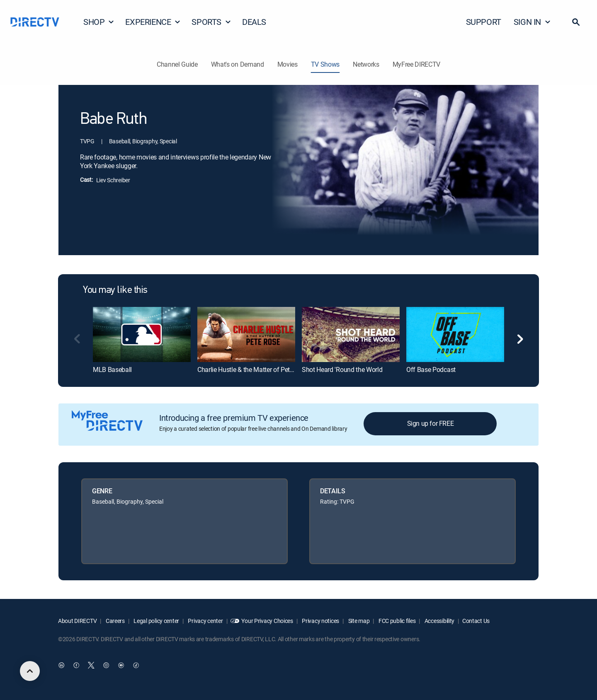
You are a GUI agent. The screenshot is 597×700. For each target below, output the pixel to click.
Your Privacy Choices (267, 621)
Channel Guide (177, 64)
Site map (358, 621)
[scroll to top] (30, 671)
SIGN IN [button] (532, 21)
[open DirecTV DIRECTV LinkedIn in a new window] (61, 665)
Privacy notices (320, 621)
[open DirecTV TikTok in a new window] (136, 665)
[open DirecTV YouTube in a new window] (121, 665)
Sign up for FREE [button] (430, 423)
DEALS (254, 21)
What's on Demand (237, 64)
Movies (287, 64)
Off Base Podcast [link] (431, 369)
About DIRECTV (77, 621)
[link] (142, 334)
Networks (366, 64)
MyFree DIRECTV (417, 64)
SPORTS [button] (211, 21)
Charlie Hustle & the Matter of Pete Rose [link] (252, 369)
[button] (576, 22)
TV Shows (325, 64)
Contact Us (476, 621)
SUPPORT (483, 21)
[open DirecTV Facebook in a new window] (76, 665)
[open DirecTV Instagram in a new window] (106, 665)
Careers (114, 621)
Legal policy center (156, 621)
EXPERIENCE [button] (153, 21)
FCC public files (396, 621)
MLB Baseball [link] (112, 369)
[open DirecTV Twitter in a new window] (91, 665)
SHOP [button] (98, 21)
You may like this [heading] (115, 290)
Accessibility (438, 621)
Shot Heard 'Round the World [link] (342, 369)
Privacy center (205, 621)
